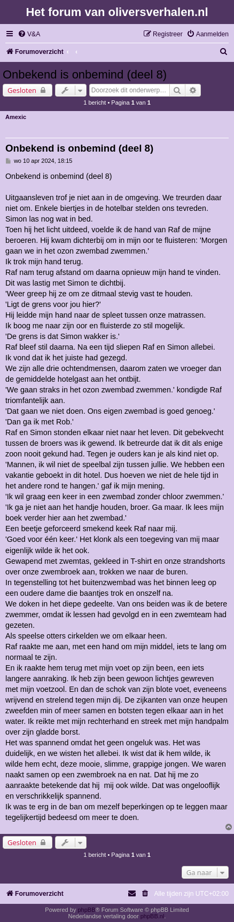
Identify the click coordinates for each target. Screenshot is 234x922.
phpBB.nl (153, 916)
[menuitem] (29, 34)
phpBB (86, 910)
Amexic (15, 117)
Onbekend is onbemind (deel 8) (85, 74)
